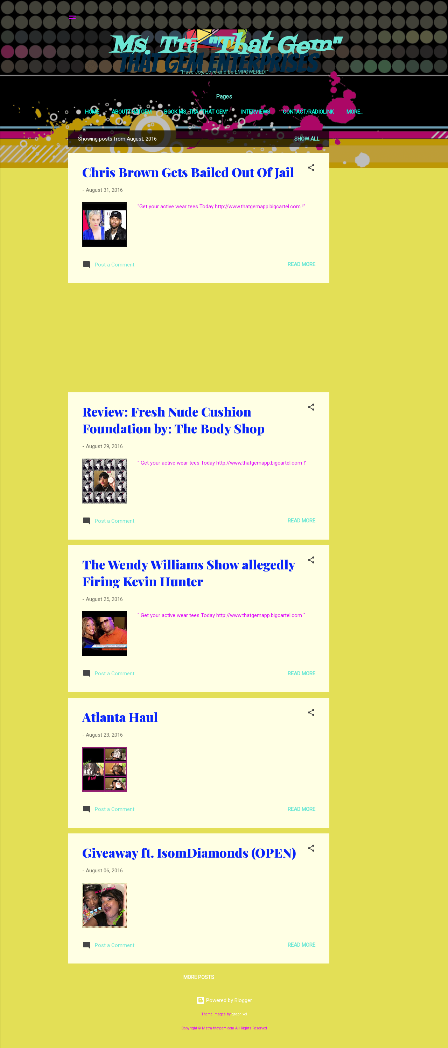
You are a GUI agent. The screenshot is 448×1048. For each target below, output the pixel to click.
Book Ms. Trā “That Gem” (190, 112)
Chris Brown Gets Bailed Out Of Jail (188, 173)
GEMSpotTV (355, 112)
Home (85, 112)
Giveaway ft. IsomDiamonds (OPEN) (189, 853)
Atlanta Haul (120, 718)
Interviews (249, 112)
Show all (307, 140)
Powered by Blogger (224, 1002)
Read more (301, 266)
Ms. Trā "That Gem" (224, 46)
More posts (198, 978)
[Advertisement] (357, 237)
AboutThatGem (125, 112)
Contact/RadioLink (301, 112)
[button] (311, 170)
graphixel (239, 1015)
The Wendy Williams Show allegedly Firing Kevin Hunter (188, 574)
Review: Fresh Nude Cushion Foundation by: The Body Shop (173, 421)
